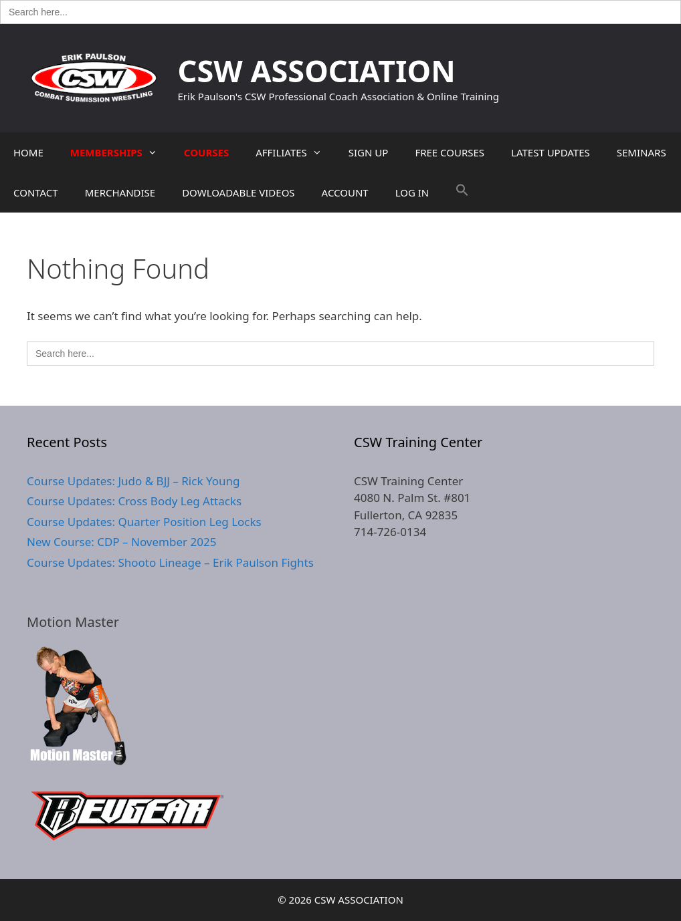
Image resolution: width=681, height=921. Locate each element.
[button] (462, 192)
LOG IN (412, 192)
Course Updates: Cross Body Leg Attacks (134, 501)
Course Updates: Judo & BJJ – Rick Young (133, 481)
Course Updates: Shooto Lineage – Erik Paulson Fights (170, 562)
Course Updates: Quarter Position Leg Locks (144, 521)
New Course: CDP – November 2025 (121, 541)
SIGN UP (369, 152)
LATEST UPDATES (550, 152)
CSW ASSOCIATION (317, 70)
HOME (28, 152)
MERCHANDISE (120, 192)
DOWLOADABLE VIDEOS (238, 192)
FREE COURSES (449, 152)
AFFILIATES (295, 152)
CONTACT (35, 192)
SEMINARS (641, 152)
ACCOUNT (345, 192)
